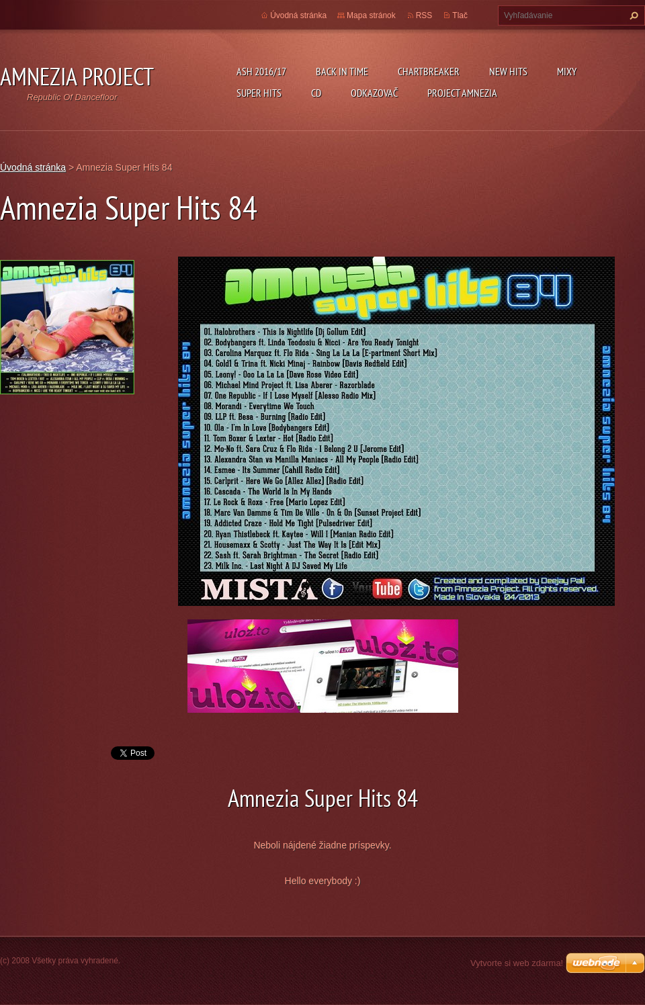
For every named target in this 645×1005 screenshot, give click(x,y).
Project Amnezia (462, 92)
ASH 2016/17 (261, 71)
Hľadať (632, 15)
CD (316, 92)
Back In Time (342, 71)
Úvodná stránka (298, 15)
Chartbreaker (429, 71)
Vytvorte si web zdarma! (516, 963)
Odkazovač (374, 92)
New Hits (508, 71)
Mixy (566, 71)
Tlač (460, 15)
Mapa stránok (371, 15)
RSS (424, 15)
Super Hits (259, 92)
